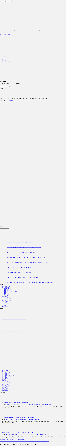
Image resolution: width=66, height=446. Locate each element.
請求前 (50, 404)
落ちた (36, 419)
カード (24, 404)
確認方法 (33, 419)
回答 (24, 419)
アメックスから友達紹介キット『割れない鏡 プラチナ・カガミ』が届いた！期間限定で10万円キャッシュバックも (26, 257)
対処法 (45, 434)
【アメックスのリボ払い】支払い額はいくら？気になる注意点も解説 (19, 272)
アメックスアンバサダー (8, 57)
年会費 (37, 404)
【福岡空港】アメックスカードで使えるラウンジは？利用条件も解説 (19, 267)
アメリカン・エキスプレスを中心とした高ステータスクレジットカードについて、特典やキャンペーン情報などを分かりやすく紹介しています (24, 441)
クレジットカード (28, 404)
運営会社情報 (4, 58)
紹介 (44, 404)
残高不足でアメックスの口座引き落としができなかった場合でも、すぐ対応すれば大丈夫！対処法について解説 (17, 432)
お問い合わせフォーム (6, 59)
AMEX (7, 404)
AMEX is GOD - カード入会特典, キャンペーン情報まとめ (12, 439)
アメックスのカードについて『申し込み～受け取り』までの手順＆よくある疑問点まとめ (22, 277)
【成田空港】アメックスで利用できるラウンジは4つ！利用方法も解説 (19, 242)
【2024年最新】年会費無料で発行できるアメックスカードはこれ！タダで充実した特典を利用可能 (24, 247)
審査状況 (26, 419)
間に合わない (48, 434)
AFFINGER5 (38, 444)
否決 (22, 419)
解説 (48, 404)
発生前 (42, 404)
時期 (39, 404)
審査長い (30, 419)
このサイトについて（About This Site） (7, 34)
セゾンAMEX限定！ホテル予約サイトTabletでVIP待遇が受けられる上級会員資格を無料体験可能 (23, 252)
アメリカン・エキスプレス (17, 404)
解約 (46, 404)
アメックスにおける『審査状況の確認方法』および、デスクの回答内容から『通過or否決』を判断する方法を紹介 (18, 417)
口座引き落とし (37, 434)
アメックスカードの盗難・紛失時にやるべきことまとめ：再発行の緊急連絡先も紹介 (14, 319)
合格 (20, 419)
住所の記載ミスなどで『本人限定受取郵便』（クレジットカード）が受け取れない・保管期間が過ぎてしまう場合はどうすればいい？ (30, 282)
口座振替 (41, 434)
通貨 (39, 419)
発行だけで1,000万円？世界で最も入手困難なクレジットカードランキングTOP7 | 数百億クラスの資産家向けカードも (27, 262)
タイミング (34, 404)
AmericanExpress (9, 434)
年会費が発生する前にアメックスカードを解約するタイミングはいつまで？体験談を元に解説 (15, 402)
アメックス (11, 404)
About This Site (10, 100)
